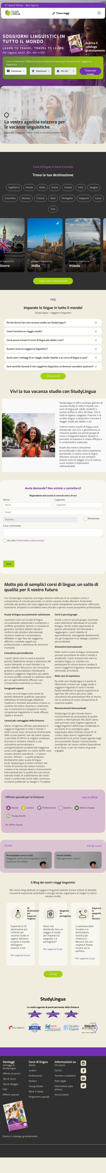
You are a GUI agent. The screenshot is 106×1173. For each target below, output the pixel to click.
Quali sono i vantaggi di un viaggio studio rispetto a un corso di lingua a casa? (46, 357)
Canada (68, 187)
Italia (53, 198)
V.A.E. (81, 187)
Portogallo (67, 198)
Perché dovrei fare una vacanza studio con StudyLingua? (36, 322)
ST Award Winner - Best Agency (22, 5)
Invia (8, 563)
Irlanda (29, 187)
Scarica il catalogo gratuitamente (20, 1136)
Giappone (84, 198)
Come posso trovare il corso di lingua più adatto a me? (35, 340)
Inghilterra (14, 187)
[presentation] (23, 553)
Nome (6, 499)
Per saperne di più (20, 955)
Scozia (54, 187)
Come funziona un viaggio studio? (24, 331)
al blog (53, 974)
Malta (42, 187)
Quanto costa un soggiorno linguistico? (27, 349)
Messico (26, 198)
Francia (40, 198)
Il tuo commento (12, 525)
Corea (98, 198)
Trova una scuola (90, 72)
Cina (53, 209)
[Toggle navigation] (99, 13)
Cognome (60, 499)
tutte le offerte (90, 797)
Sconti (8, 845)
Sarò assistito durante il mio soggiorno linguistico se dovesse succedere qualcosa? (50, 366)
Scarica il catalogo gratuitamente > (95, 48)
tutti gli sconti (94, 845)
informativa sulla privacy (30, 540)
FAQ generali (53, 376)
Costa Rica (10, 198)
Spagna (94, 187)
